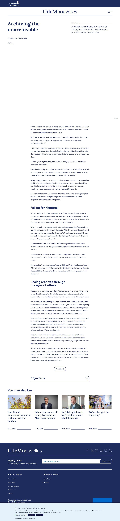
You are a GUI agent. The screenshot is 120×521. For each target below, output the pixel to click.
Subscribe (106, 464)
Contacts (10, 496)
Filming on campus (13, 489)
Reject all (31, 515)
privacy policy (22, 518)
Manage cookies (21, 515)
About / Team (47, 482)
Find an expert (12, 482)
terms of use (32, 518)
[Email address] (71, 464)
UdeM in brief (12, 493)
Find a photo (11, 486)
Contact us (46, 486)
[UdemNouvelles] (60, 13)
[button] (109, 13)
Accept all (39, 515)
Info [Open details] (116, 121)
